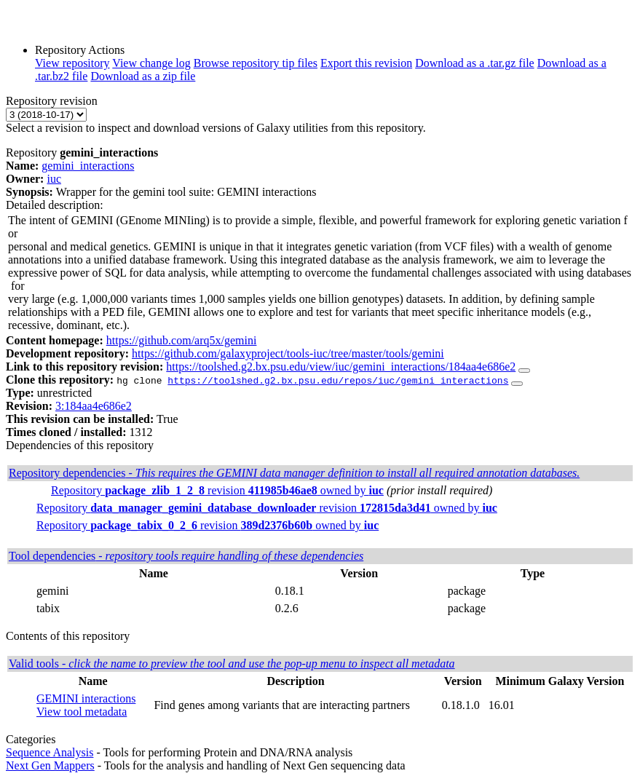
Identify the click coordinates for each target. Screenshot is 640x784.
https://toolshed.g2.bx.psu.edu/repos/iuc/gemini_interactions (337, 380)
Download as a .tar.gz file (474, 63)
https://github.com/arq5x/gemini (181, 340)
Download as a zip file (142, 76)
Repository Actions (80, 50)
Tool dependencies (186, 556)
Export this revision (366, 63)
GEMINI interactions (85, 698)
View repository (72, 63)
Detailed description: (54, 205)
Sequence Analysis (49, 752)
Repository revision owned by (217, 490)
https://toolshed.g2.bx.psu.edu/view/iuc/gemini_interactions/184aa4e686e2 (340, 366)
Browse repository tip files (255, 63)
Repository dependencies (294, 473)
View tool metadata (81, 711)
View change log (151, 63)
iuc (54, 179)
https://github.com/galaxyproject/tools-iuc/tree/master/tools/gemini (288, 353)
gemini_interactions (88, 165)
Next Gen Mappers (50, 765)
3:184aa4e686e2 (93, 406)
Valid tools (232, 663)
